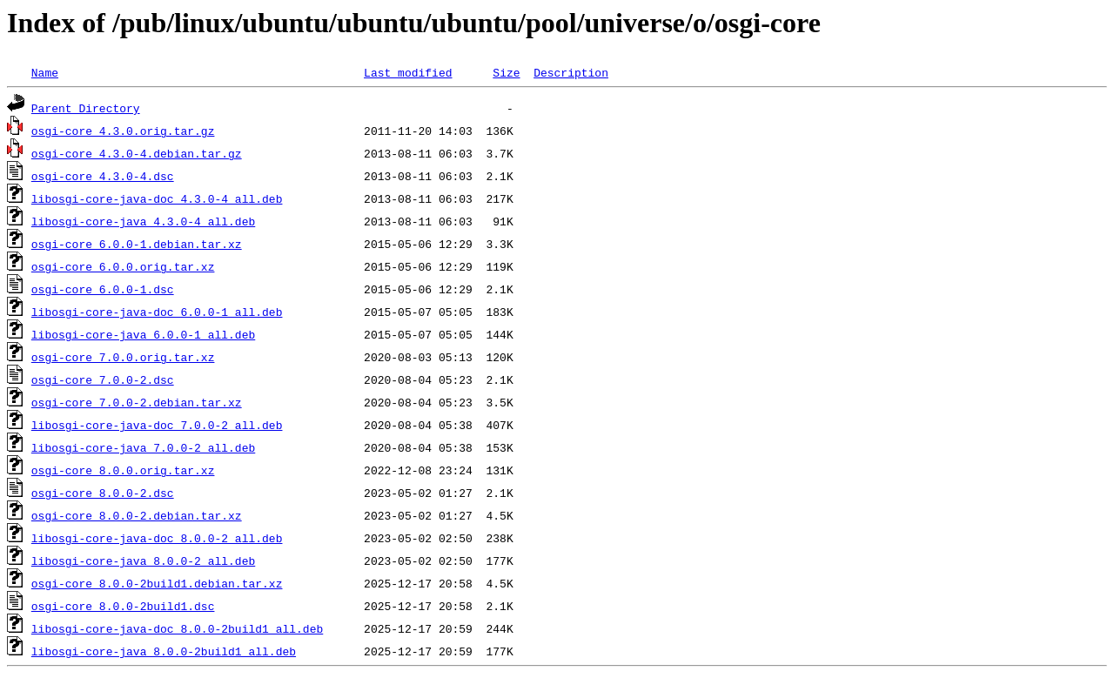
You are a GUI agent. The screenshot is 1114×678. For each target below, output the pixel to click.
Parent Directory (85, 108)
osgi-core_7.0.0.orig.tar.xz (123, 357)
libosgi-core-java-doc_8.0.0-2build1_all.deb (177, 628)
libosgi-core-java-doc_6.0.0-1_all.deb (157, 311)
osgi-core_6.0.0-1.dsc (102, 289)
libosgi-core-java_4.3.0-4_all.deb (143, 221)
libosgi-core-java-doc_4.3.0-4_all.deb (157, 198)
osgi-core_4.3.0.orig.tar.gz (123, 130)
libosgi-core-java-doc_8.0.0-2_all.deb (157, 538)
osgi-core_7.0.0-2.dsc (102, 379)
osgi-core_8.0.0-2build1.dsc (123, 606)
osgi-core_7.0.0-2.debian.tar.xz (136, 402)
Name (44, 72)
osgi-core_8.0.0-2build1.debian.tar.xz (157, 583)
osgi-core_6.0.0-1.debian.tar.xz (136, 244)
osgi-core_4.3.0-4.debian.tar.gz (136, 153)
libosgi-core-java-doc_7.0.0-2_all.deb (157, 425)
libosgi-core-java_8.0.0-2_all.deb (143, 560)
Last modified (408, 72)
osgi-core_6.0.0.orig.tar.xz (123, 266)
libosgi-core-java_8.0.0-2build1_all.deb (163, 651)
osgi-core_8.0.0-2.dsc (102, 492)
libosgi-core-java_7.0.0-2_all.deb (143, 447)
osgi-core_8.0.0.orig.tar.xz (123, 470)
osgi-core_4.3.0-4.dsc (102, 176)
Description (571, 72)
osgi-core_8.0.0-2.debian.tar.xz (136, 515)
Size (506, 72)
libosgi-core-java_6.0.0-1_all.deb (143, 334)
